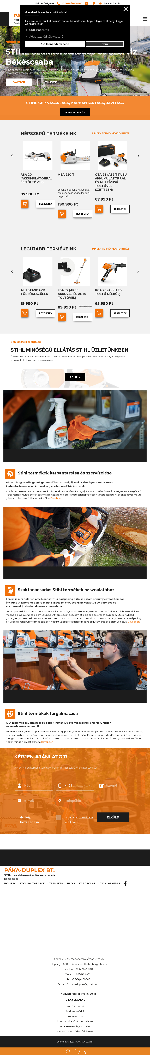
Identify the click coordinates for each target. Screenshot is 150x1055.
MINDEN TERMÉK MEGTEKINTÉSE (110, 133)
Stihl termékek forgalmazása (48, 707)
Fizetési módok (75, 1000)
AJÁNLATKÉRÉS (75, 112)
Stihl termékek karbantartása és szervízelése (65, 467)
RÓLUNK (75, 371)
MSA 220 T (65, 174)
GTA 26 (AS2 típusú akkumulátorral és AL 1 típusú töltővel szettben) (112, 179)
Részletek (45, 203)
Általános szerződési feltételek (75, 1025)
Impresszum (75, 1010)
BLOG (71, 877)
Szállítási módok (75, 1005)
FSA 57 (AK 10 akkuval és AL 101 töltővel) (75, 291)
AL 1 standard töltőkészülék (33, 291)
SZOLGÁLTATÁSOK (32, 877)
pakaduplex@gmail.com (85, 978)
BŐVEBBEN (19, 82)
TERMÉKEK (50, 82)
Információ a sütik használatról (75, 1015)
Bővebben (56, 492)
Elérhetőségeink (44, 3)
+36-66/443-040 (83, 963)
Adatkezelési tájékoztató (75, 1020)
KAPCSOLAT (87, 877)
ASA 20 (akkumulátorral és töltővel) (38, 178)
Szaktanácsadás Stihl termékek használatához (66, 584)
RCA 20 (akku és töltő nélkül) (107, 291)
